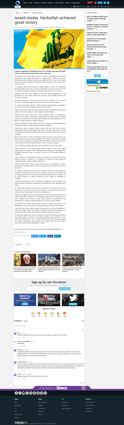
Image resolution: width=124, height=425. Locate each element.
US (15, 408)
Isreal (27, 244)
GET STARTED (65, 288)
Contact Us (89, 411)
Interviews (41, 408)
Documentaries (66, 408)
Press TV (88, 399)
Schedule (65, 405)
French (100, 2)
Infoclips (41, 411)
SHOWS (67, 3)
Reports (40, 405)
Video (40, 399)
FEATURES (50, 3)
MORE (97, 75)
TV (63, 399)
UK (15, 411)
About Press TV (90, 402)
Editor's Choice (37, 13)
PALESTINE (43, 3)
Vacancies (89, 408)
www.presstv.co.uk (20, 232)
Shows (40, 414)
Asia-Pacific (18, 414)
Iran (16, 402)
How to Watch (90, 405)
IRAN (31, 3)
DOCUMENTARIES (75, 3)
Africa (16, 418)
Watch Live (65, 402)
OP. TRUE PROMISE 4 (59, 3)
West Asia (18, 405)
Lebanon (26, 13)
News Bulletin (42, 402)
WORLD (26, 3)
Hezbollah (18, 244)
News (18, 13)
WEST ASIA (37, 3)
